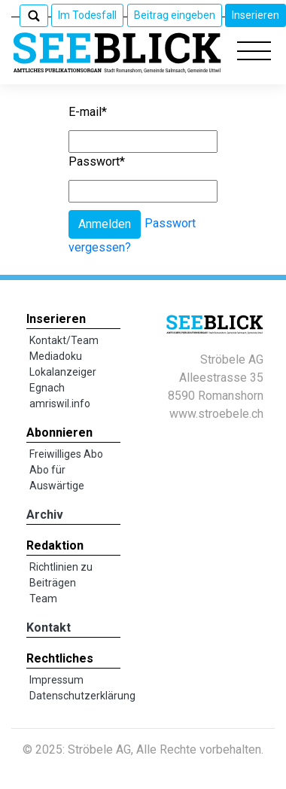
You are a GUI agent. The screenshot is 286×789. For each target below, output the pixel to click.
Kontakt (48, 627)
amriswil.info (59, 404)
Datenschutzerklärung (82, 696)
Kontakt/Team (64, 340)
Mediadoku (55, 356)
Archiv (44, 514)
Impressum (56, 680)
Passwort (96, 161)
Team (43, 599)
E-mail (87, 112)
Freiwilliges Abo (66, 454)
